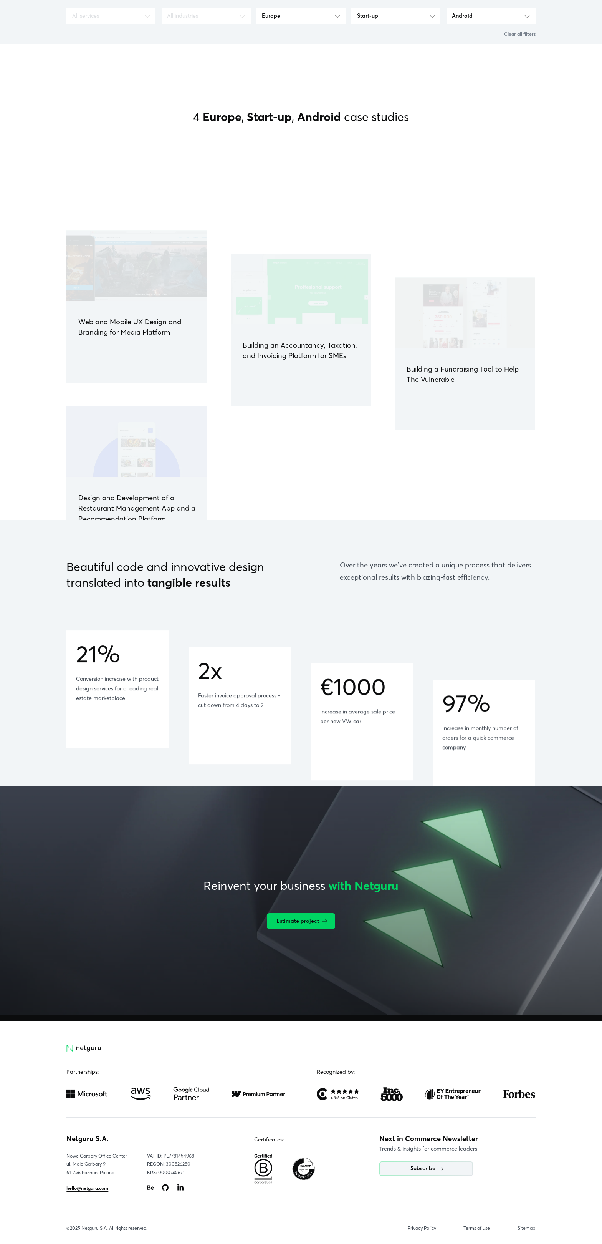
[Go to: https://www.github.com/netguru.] (165, 1188)
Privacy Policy (422, 1228)
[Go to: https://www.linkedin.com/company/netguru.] (180, 1188)
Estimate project (301, 920)
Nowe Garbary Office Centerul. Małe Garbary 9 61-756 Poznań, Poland (96, 1164)
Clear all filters (520, 34)
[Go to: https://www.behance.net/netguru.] (150, 1188)
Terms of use (476, 1228)
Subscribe (426, 1168)
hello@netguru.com (87, 1188)
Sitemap (527, 1228)
